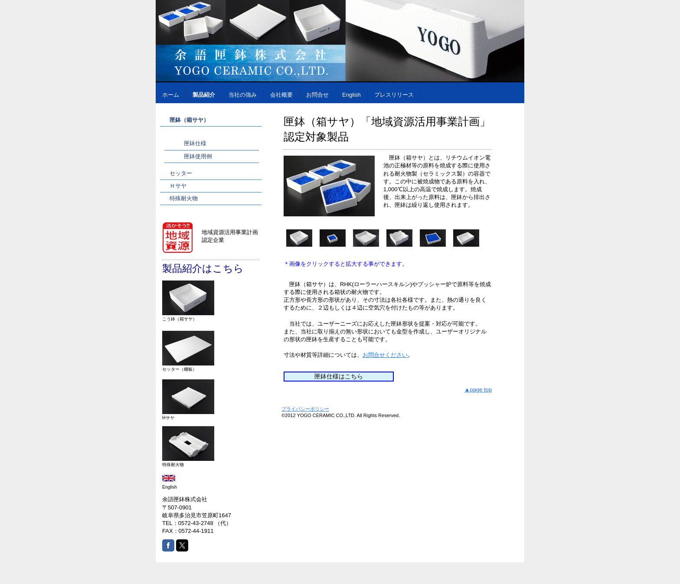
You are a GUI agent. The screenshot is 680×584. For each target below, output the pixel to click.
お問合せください (385, 355)
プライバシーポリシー (305, 408)
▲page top (478, 389)
